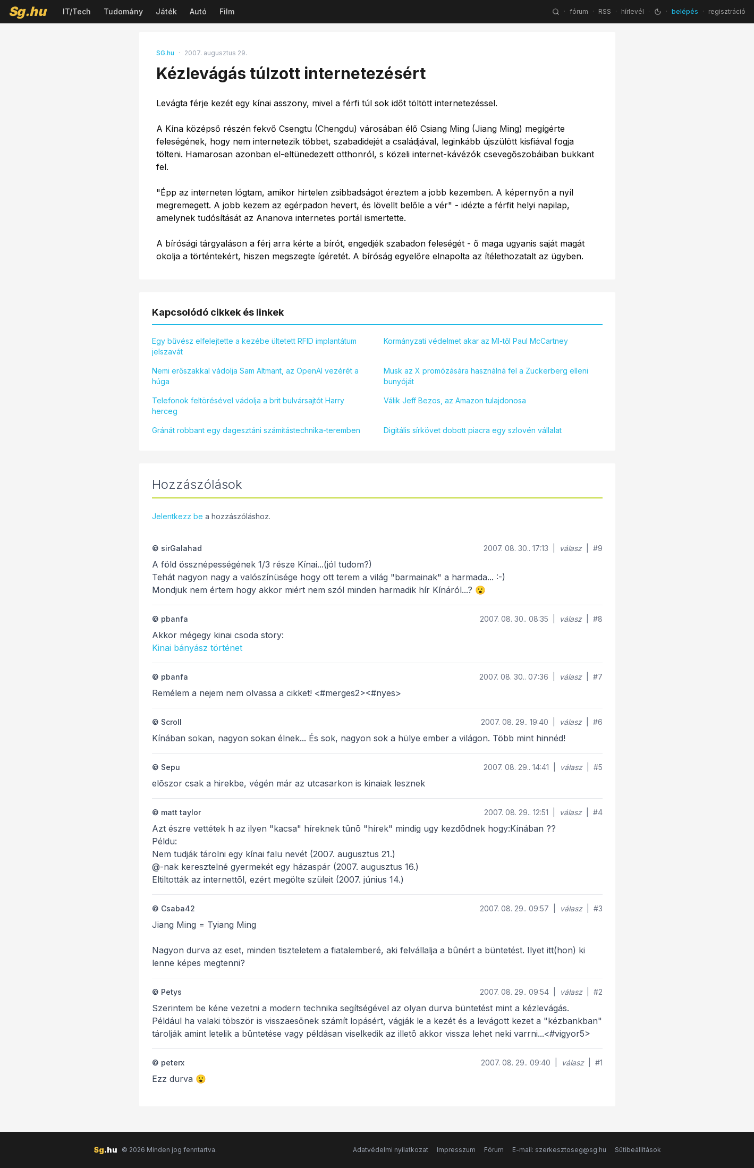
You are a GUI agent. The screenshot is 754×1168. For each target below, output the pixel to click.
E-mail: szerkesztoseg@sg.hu (559, 1150)
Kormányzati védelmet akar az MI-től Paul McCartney (476, 340)
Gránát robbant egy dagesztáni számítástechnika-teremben (256, 430)
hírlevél (632, 11)
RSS (604, 11)
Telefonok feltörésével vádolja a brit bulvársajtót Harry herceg (248, 406)
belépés (685, 11)
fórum (579, 11)
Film (226, 11)
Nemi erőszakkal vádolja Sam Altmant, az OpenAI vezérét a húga (255, 376)
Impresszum (456, 1150)
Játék (166, 11)
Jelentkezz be (177, 516)
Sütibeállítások (638, 1150)
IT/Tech (77, 11)
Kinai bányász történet (197, 647)
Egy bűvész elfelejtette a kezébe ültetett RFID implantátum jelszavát (254, 346)
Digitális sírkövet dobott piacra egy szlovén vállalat (473, 430)
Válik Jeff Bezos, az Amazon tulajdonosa (455, 400)
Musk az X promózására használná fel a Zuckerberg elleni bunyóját (486, 376)
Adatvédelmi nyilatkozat (390, 1150)
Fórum (494, 1150)
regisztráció (726, 11)
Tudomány (123, 11)
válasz (571, 548)
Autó (198, 11)
